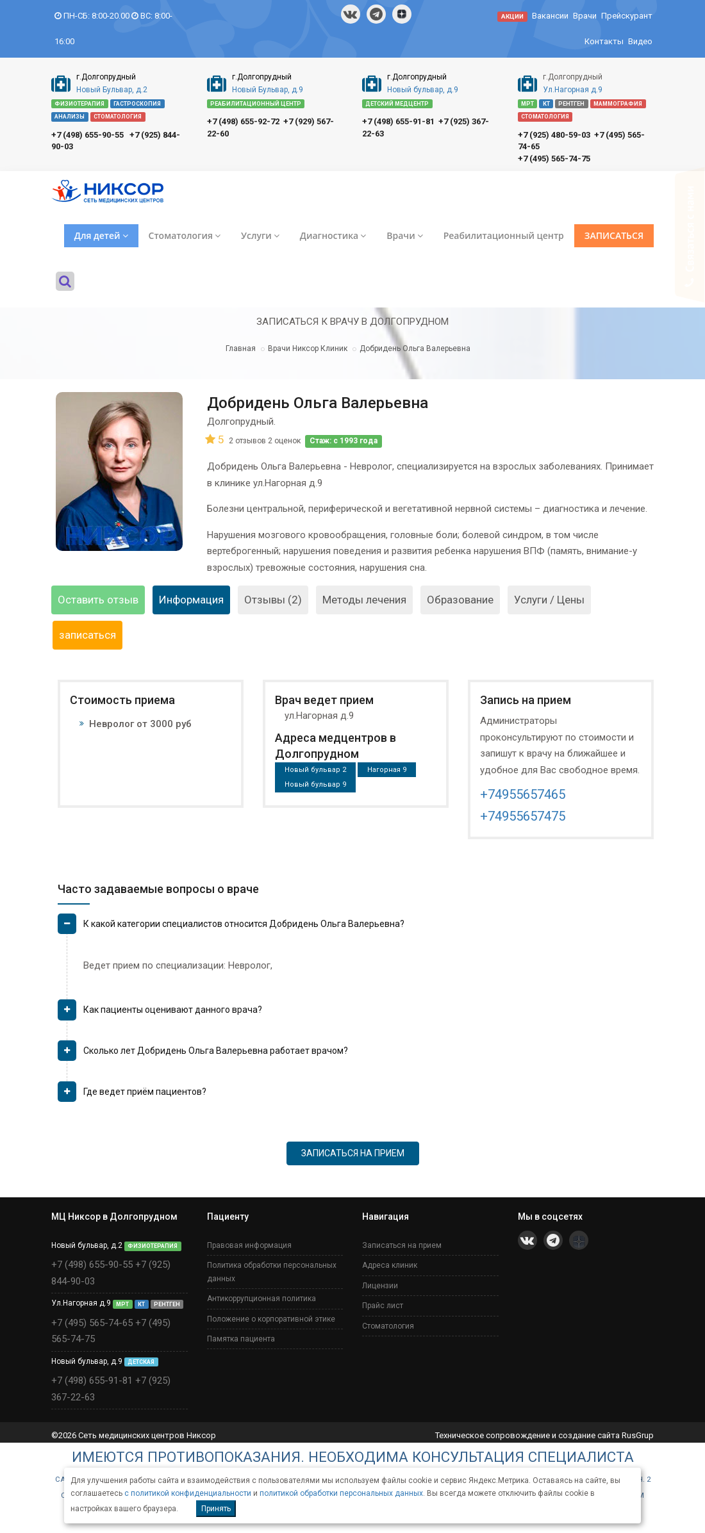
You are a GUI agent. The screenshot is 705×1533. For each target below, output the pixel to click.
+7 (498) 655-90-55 (87, 135)
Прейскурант (626, 15)
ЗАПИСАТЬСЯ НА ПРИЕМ (352, 1153)
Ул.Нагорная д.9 (572, 89)
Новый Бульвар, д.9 (267, 89)
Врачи (585, 15)
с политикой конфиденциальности (187, 1493)
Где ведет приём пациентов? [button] (144, 1091)
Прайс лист (382, 1305)
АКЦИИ (512, 16)
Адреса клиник (389, 1265)
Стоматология (184, 235)
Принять (216, 1508)
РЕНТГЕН (571, 104)
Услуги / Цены (549, 599)
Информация (191, 599)
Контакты (604, 41)
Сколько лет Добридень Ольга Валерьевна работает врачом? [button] (215, 1050)
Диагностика (333, 235)
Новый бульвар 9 (315, 784)
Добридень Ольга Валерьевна (415, 348)
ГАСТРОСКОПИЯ (137, 104)
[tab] (356, 929)
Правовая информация (249, 1245)
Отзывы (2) (273, 599)
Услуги (260, 235)
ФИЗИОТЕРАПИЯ (79, 104)
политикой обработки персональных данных (341, 1493)
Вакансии (550, 15)
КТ (546, 104)
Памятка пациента (241, 1338)
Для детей (101, 235)
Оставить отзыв (98, 599)
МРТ (527, 104)
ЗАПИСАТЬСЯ (614, 235)
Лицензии (380, 1285)
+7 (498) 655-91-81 (398, 121)
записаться (87, 634)
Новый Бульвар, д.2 (111, 89)
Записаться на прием (402, 1245)
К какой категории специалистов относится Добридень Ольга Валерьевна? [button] (243, 924)
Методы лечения (364, 599)
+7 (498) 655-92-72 (243, 121)
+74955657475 (522, 816)
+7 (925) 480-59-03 (554, 135)
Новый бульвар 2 (315, 770)
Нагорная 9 (386, 770)
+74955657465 (522, 794)
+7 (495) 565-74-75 (554, 158)
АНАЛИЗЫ (69, 116)
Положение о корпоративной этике (271, 1319)
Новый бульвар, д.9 (422, 89)
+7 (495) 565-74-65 (92, 1323)
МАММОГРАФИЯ (617, 104)
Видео (640, 41)
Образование (460, 599)
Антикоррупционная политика (261, 1298)
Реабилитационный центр (504, 235)
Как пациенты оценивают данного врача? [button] (172, 1009)
